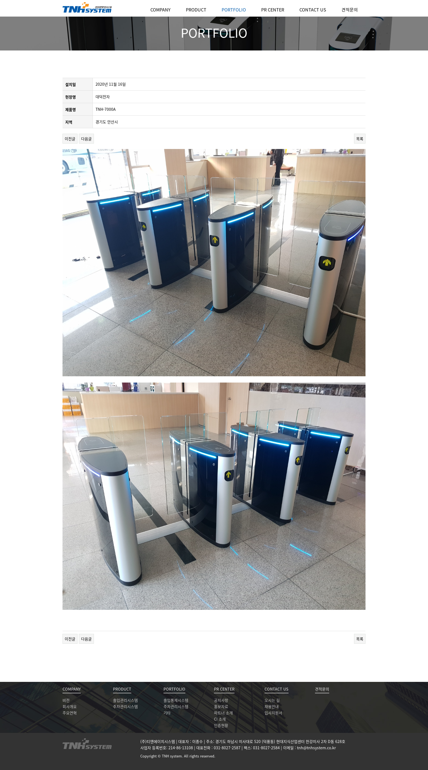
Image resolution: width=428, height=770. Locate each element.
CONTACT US (312, 9)
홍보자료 (221, 706)
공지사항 (221, 700)
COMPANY (160, 9)
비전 (66, 700)
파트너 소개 (223, 712)
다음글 (86, 138)
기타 (167, 712)
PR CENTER (272, 9)
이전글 (70, 138)
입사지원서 (273, 712)
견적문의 (349, 9)
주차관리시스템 (125, 706)
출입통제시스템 (176, 700)
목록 (359, 138)
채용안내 (271, 706)
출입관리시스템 (125, 700)
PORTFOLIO (234, 9)
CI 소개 (220, 719)
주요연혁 (70, 712)
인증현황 (221, 725)
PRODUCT (196, 9)
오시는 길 (272, 700)
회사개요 (70, 706)
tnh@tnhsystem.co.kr (316, 747)
